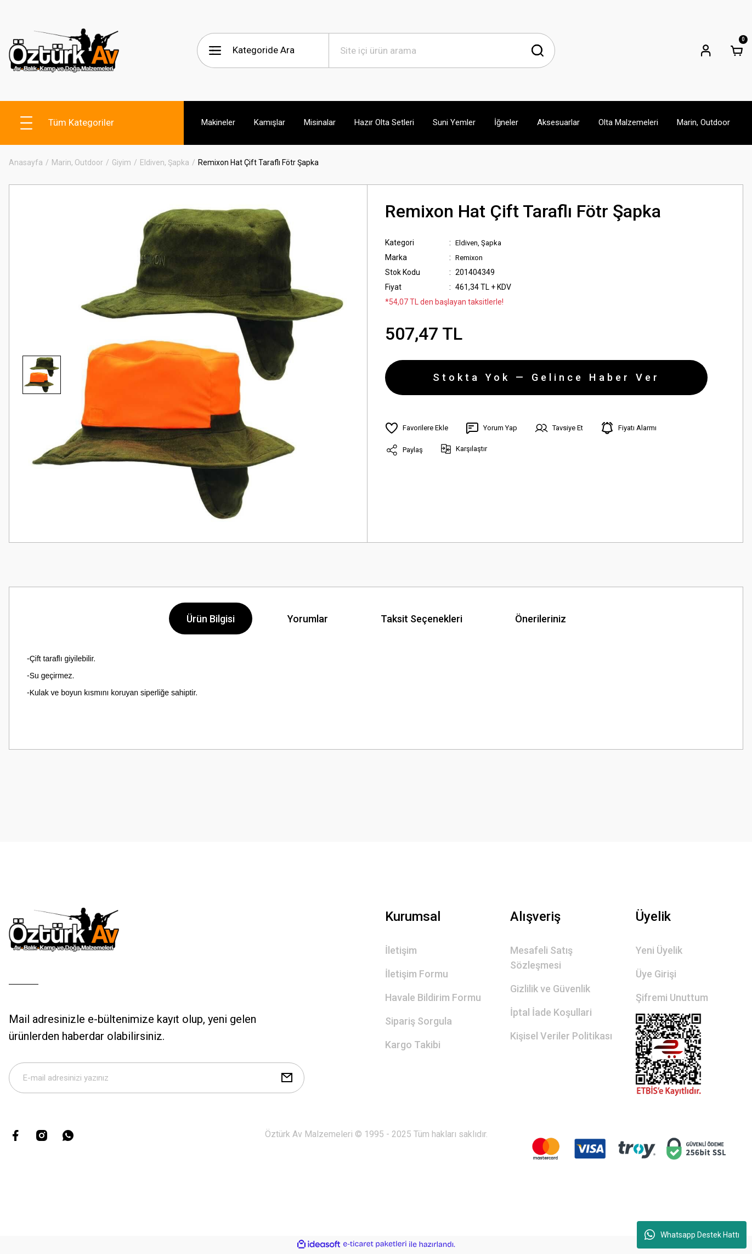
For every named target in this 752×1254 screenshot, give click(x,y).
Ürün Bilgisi (210, 619)
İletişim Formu (416, 974)
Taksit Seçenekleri (421, 619)
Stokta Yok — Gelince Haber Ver (546, 380)
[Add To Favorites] (419, 434)
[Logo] (64, 50)
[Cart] (736, 50)
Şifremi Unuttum (672, 997)
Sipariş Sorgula (418, 1021)
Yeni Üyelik (659, 950)
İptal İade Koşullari (551, 1012)
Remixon (470, 257)
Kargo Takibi (412, 1044)
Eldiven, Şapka (480, 242)
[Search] (442, 50)
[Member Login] (706, 50)
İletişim (401, 950)
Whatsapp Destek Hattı (691, 1235)
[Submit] (286, 1080)
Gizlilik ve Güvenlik (550, 988)
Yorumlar (307, 619)
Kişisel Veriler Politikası (561, 1036)
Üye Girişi (656, 974)
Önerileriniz (540, 619)
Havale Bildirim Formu (433, 997)
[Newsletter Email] (156, 1080)
